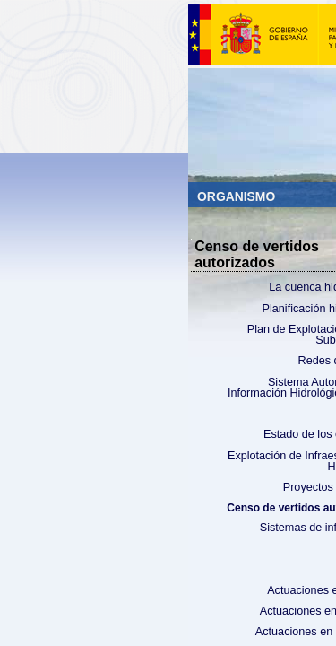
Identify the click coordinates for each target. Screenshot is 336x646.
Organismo (238, 196)
